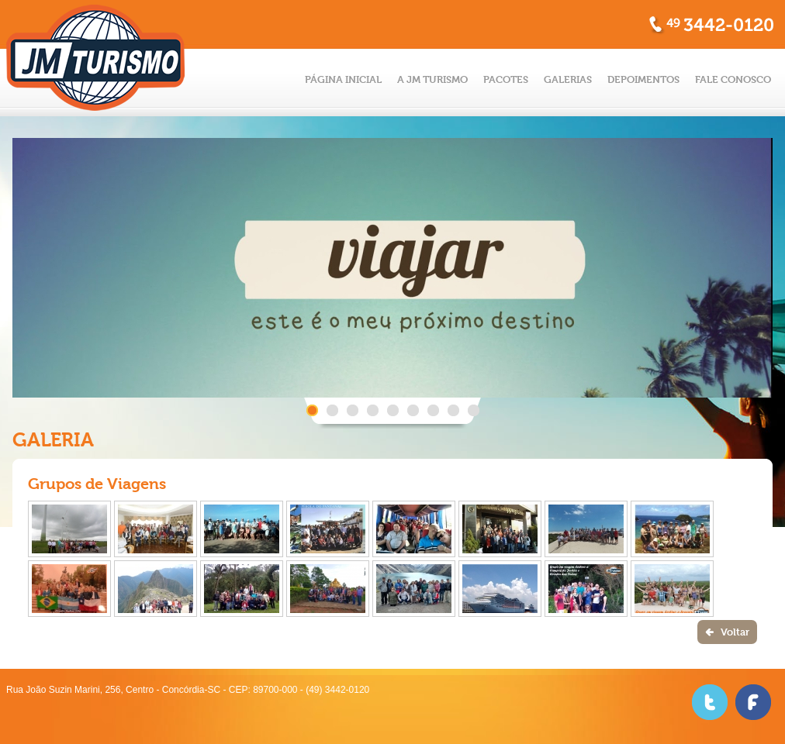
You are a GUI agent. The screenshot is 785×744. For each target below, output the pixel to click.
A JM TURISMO (432, 79)
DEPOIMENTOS (643, 79)
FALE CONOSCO (733, 79)
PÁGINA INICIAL (343, 79)
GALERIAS (568, 79)
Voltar (735, 632)
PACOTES (505, 79)
